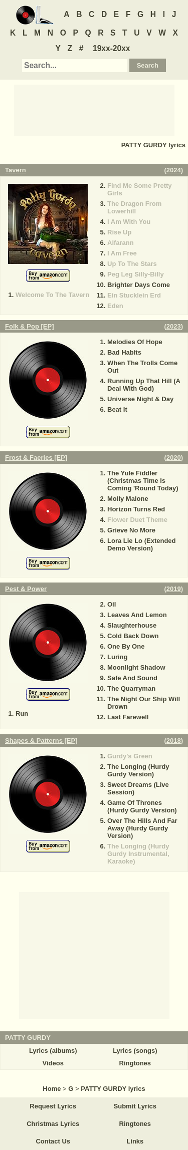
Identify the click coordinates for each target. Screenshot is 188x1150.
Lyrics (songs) (135, 1050)
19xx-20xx (111, 48)
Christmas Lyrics (53, 1123)
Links (134, 1141)
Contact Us (53, 1141)
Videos (52, 1063)
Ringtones (135, 1063)
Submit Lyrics (135, 1106)
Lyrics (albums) (53, 1050)
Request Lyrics (53, 1106)
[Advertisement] (94, 110)
